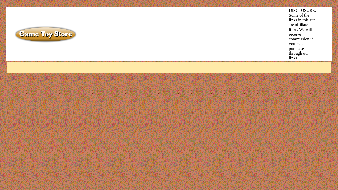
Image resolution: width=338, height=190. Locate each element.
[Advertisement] (177, 20)
